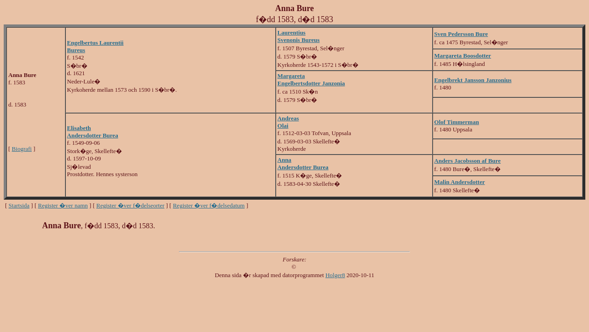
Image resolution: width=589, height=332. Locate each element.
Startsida (19, 205)
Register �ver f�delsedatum (209, 205)
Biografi (22, 148)
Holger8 (335, 275)
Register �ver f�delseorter (130, 205)
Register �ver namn (63, 205)
